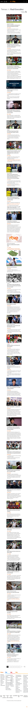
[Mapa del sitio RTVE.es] (19, 696)
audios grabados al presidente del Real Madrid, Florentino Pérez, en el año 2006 (13, 204)
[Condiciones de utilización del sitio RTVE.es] (1, 696)
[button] (22, 667)
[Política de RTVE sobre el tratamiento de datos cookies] (7, 696)
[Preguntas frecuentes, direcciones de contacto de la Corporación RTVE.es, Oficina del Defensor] (21, 695)
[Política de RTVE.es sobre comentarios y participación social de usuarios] (26, 696)
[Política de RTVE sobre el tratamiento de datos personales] (4, 696)
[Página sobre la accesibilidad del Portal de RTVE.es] (15, 695)
